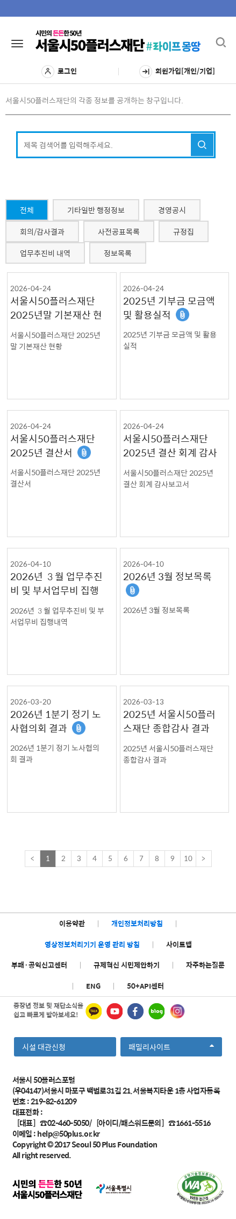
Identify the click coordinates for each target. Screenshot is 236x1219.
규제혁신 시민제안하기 (127, 964)
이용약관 (72, 923)
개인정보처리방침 (137, 923)
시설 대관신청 (44, 1047)
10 (188, 858)
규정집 (183, 231)
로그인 (59, 71)
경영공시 (172, 210)
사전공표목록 (119, 231)
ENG (93, 985)
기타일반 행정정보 (96, 210)
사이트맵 (179, 944)
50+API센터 (145, 985)
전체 (27, 210)
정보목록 (118, 253)
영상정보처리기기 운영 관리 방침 (92, 944)
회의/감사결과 (42, 231)
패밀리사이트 (171, 1048)
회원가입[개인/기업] (177, 71)
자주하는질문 (205, 964)
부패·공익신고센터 (39, 964)
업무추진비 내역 (45, 253)
